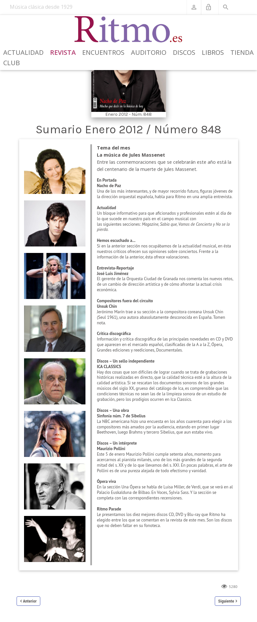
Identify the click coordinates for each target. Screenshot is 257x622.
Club (11, 62)
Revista (63, 52)
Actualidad (23, 52)
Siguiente (226, 601)
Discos (184, 52)
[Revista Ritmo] (128, 29)
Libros (213, 52)
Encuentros (103, 52)
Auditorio (148, 52)
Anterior (30, 601)
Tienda (242, 52)
